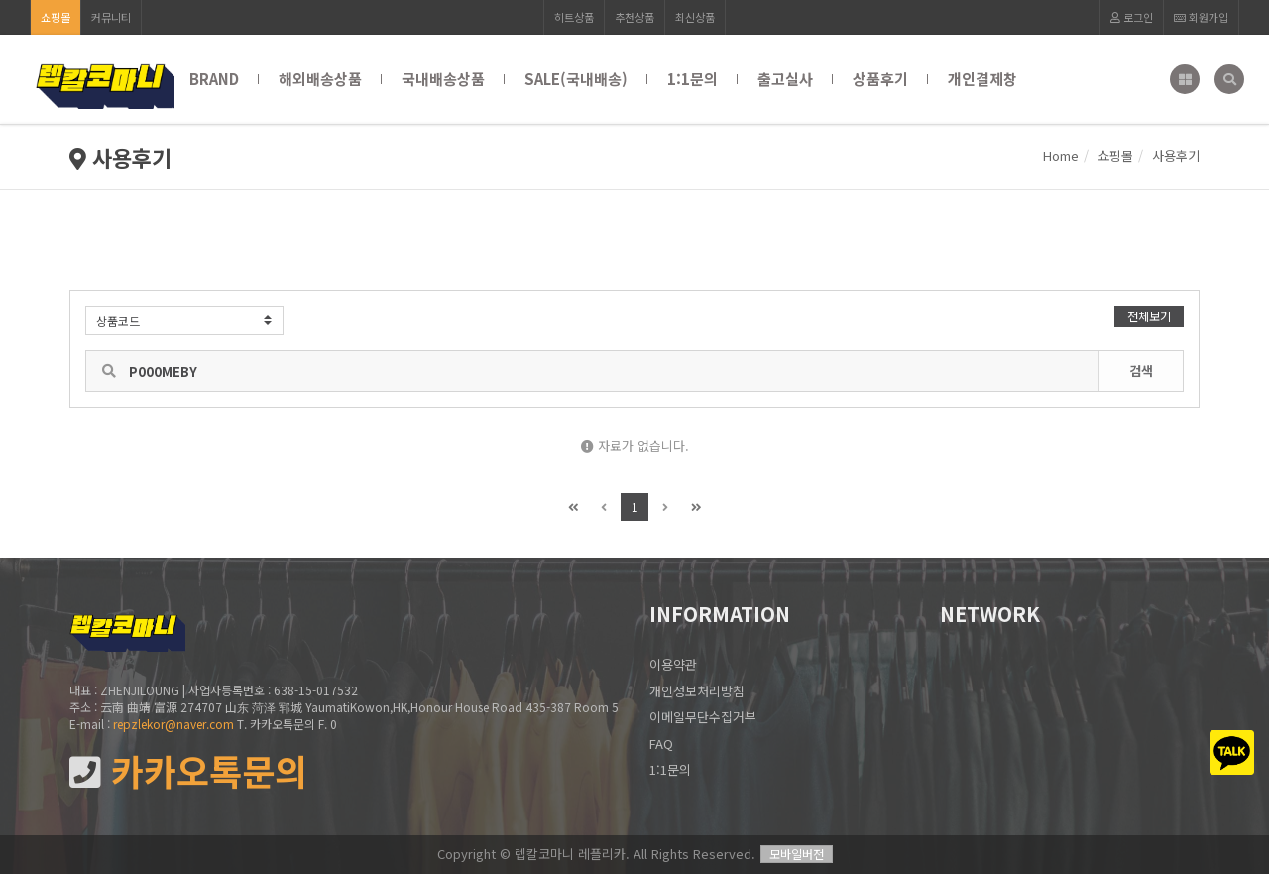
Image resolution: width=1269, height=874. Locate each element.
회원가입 (1201, 17)
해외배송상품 (320, 78)
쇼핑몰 (55, 17)
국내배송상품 (443, 78)
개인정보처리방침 (697, 691)
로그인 (1131, 17)
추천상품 (634, 17)
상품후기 (880, 78)
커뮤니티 (111, 17)
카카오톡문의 (188, 771)
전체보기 (1149, 316)
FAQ (661, 743)
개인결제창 (982, 78)
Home (1061, 155)
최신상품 (695, 17)
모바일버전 (796, 853)
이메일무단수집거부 (702, 716)
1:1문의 (692, 78)
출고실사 (785, 78)
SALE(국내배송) (576, 78)
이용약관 (673, 664)
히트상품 (574, 17)
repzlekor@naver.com (173, 723)
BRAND (214, 78)
